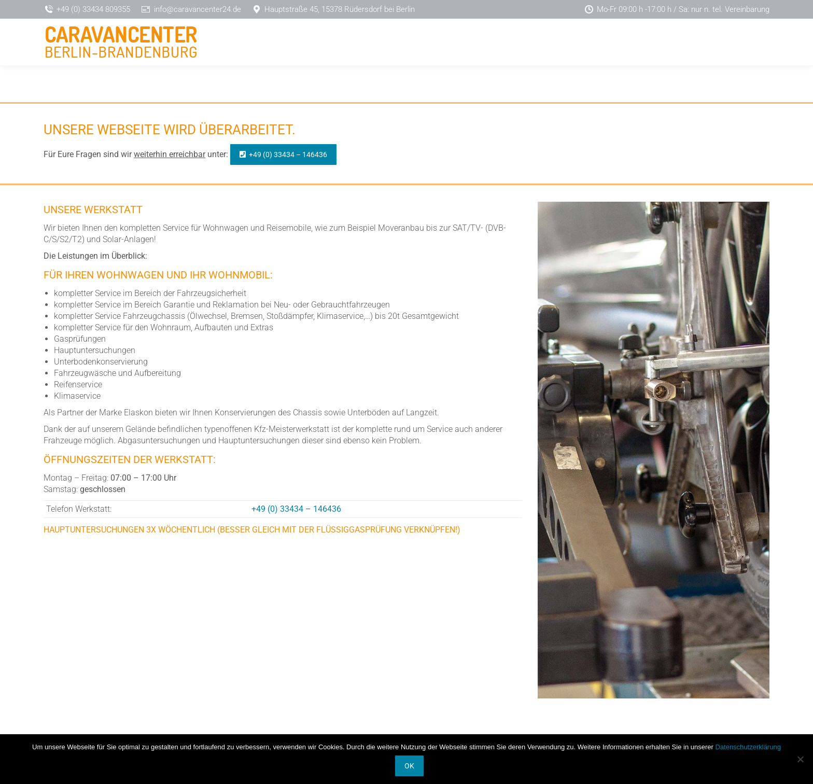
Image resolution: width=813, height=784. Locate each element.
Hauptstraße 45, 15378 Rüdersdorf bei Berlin (339, 9)
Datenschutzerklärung (747, 747)
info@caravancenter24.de (197, 9)
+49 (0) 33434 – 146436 (296, 509)
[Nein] (800, 759)
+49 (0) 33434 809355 (93, 9)
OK (409, 766)
